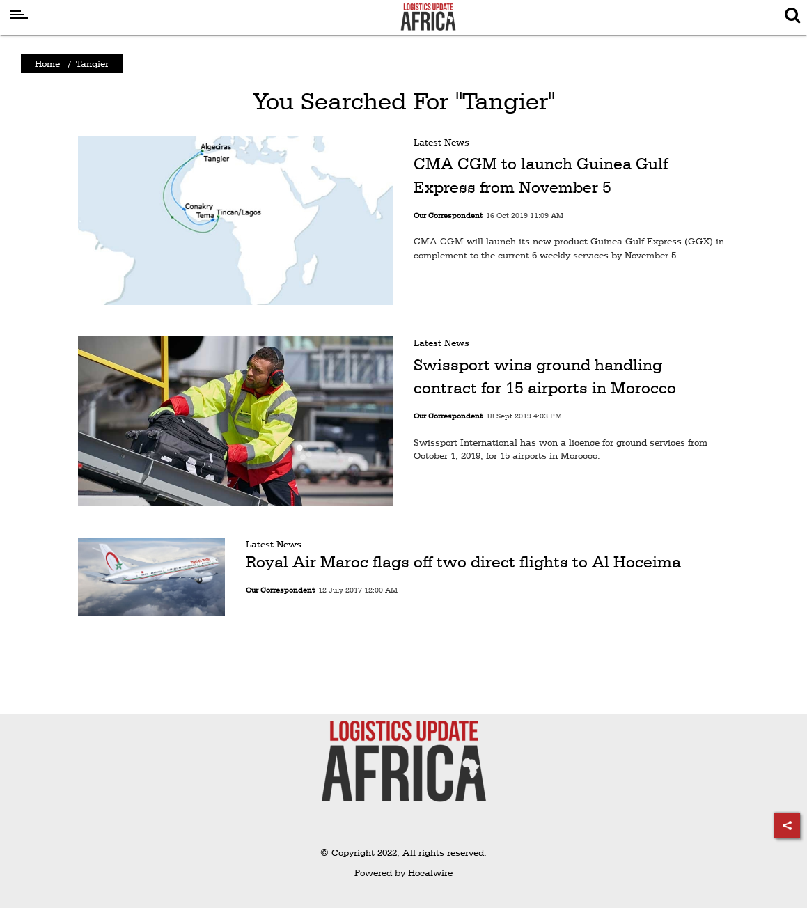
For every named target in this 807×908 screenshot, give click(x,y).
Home (47, 63)
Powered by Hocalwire (403, 872)
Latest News (441, 142)
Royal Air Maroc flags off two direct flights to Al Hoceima (463, 562)
